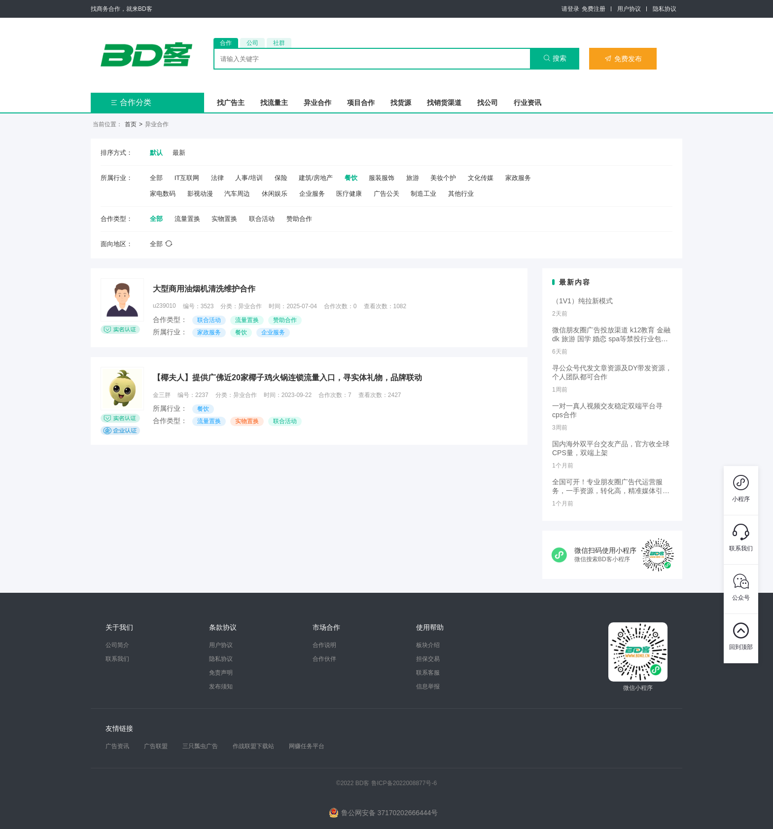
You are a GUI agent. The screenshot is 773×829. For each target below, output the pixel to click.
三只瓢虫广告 (200, 746)
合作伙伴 (324, 658)
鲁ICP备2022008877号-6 (404, 783)
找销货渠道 (444, 103)
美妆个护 (443, 177)
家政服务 (518, 177)
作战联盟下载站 (253, 746)
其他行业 (461, 193)
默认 (156, 152)
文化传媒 (480, 177)
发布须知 (221, 686)
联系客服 (428, 672)
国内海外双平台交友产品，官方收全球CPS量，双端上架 (610, 448)
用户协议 (629, 8)
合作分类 (130, 102)
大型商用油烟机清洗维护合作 (204, 289)
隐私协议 (664, 8)
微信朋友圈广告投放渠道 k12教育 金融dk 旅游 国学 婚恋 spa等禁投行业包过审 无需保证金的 (611, 335)
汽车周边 (237, 193)
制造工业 (423, 193)
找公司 (487, 103)
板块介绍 (428, 645)
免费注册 (593, 8)
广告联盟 (156, 746)
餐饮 (351, 177)
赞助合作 (299, 218)
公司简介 (117, 645)
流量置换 (187, 218)
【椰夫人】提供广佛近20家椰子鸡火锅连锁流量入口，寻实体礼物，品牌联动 (287, 377)
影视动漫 (200, 193)
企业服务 (312, 193)
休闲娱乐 (274, 193)
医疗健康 (349, 193)
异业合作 (317, 103)
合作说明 (324, 645)
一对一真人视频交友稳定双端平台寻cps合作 (607, 410)
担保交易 (428, 658)
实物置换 (224, 218)
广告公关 (386, 193)
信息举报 (428, 686)
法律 (217, 177)
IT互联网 (187, 177)
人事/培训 (249, 177)
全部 (156, 177)
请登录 (570, 8)
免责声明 (221, 672)
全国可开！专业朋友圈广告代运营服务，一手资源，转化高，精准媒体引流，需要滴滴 (607, 487)
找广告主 (231, 103)
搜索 (554, 58)
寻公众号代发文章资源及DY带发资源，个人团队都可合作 (612, 372)
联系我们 (117, 658)
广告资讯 (117, 746)
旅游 (412, 177)
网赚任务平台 (306, 746)
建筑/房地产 (316, 177)
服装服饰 (381, 177)
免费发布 (623, 59)
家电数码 (163, 193)
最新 (179, 152)
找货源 (400, 103)
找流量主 (274, 103)
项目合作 (361, 103)
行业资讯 (527, 103)
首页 (131, 124)
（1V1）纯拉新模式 (582, 301)
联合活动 (262, 218)
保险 (281, 177)
